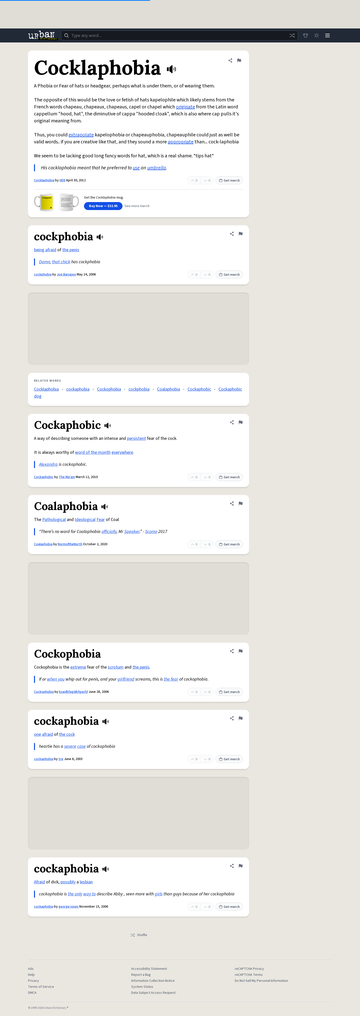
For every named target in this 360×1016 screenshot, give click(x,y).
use (136, 167)
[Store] (305, 35)
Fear (100, 519)
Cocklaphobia (44, 180)
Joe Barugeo (66, 274)
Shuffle (138, 935)
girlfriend (126, 679)
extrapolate (81, 134)
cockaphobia (78, 389)
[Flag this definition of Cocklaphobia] (239, 60)
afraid (47, 734)
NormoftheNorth (70, 544)
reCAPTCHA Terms (249, 974)
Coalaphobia (168, 389)
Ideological (85, 519)
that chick (61, 262)
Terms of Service (41, 986)
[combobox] (179, 35)
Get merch (229, 180)
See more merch (137, 206)
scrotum (116, 667)
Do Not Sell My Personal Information (261, 980)
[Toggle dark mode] (316, 35)
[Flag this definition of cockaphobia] (240, 718)
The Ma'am (67, 477)
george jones (68, 906)
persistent (136, 438)
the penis (70, 250)
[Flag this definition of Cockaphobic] (240, 422)
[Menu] (327, 35)
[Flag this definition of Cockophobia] (240, 651)
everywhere (122, 452)
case (81, 746)
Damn (44, 262)
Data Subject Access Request (153, 992)
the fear (171, 679)
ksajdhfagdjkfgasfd (73, 691)
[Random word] (292, 35)
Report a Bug (141, 974)
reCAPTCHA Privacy (249, 968)
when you (55, 679)
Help (31, 974)
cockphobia (43, 274)
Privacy (33, 980)
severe (70, 746)
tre (60, 759)
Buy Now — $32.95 (103, 206)
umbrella (156, 167)
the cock (67, 734)
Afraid (39, 882)
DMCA (32, 992)
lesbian (86, 882)
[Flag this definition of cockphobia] (240, 234)
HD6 (62, 180)
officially (109, 531)
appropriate (181, 141)
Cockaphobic (199, 389)
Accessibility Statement (149, 968)
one (37, 734)
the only (75, 894)
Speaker (132, 531)
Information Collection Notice (153, 980)
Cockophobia (109, 389)
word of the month (92, 452)
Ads (31, 968)
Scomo (151, 531)
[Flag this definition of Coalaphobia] (240, 504)
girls (158, 894)
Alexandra (48, 464)
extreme (78, 667)
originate (185, 106)
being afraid (45, 250)
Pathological (54, 519)
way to (89, 894)
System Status (142, 986)
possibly (68, 882)
